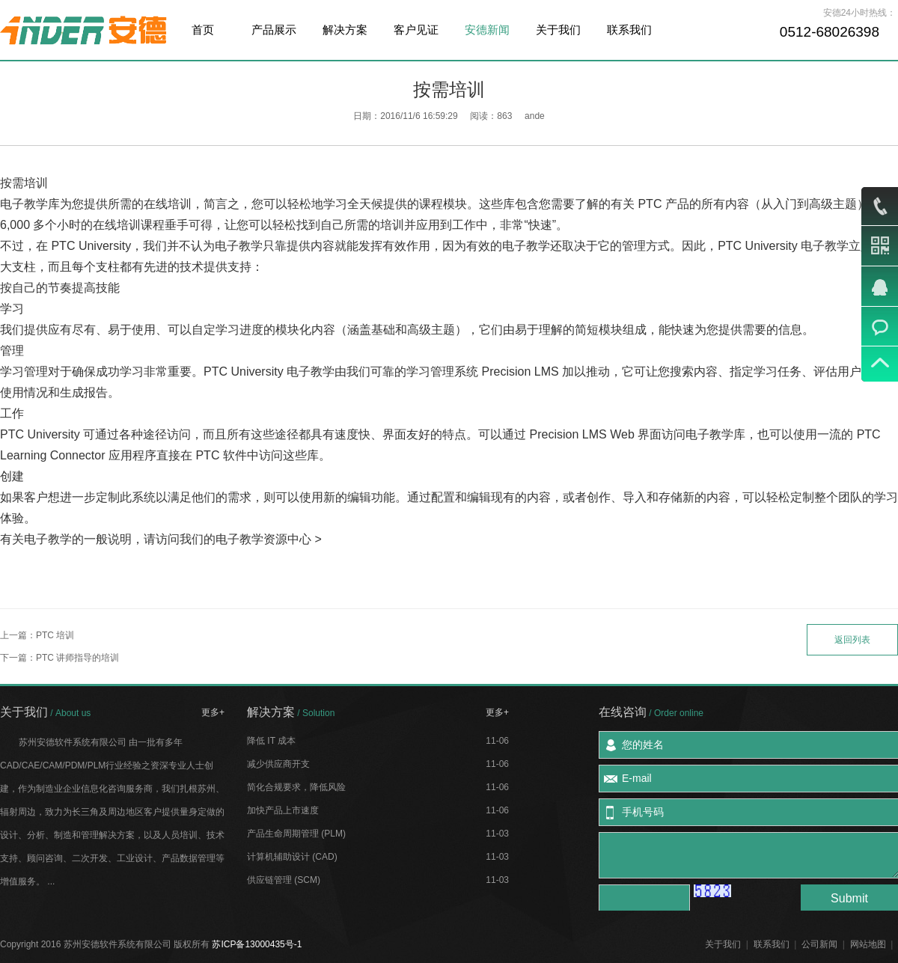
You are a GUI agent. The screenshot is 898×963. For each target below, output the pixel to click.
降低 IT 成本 (271, 741)
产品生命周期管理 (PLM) (296, 833)
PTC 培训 (55, 635)
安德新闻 (487, 29)
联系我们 (629, 29)
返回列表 (852, 640)
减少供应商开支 (278, 764)
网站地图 (868, 944)
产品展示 (273, 29)
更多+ (212, 712)
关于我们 (558, 29)
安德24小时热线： (859, 12)
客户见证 (416, 29)
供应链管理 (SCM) (283, 880)
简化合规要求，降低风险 (296, 787)
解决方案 (345, 29)
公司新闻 (819, 944)
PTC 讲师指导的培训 (77, 657)
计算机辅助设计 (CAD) (292, 857)
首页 (203, 29)
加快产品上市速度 (283, 810)
